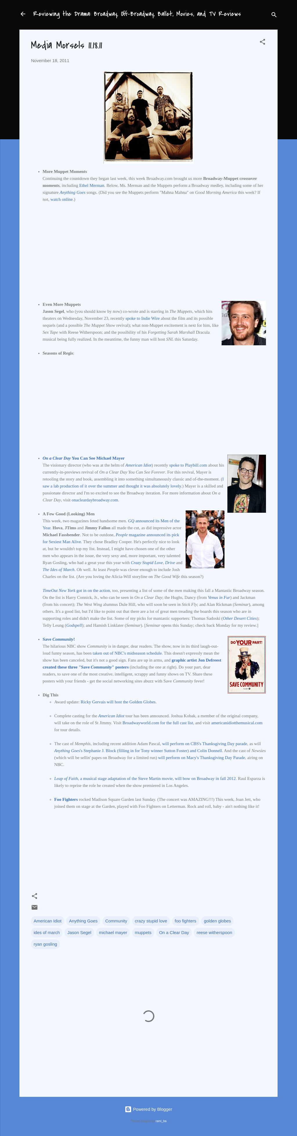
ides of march (47, 932)
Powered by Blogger (148, 1109)
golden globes (217, 920)
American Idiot (47, 920)
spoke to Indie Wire (143, 318)
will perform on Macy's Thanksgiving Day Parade (201, 757)
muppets (143, 932)
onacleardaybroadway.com (95, 500)
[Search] (274, 16)
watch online (61, 199)
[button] (262, 42)
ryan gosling (45, 944)
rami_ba (160, 1121)
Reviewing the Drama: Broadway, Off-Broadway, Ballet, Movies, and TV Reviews (137, 14)
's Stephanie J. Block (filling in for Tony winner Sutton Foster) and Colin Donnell (138, 750)
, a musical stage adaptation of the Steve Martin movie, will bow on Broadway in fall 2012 (145, 778)
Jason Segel (79, 932)
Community (116, 920)
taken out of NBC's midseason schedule (127, 653)
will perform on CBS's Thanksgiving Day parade (204, 743)
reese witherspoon (214, 932)
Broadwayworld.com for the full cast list (157, 722)
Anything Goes (83, 920)
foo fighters (185, 920)
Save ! (59, 639)
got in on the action (76, 590)
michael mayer (113, 932)
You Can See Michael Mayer (84, 458)
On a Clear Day (174, 932)
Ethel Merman (91, 185)
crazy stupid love (151, 920)
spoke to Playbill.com (188, 465)
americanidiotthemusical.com (236, 722)
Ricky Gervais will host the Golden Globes (118, 702)
